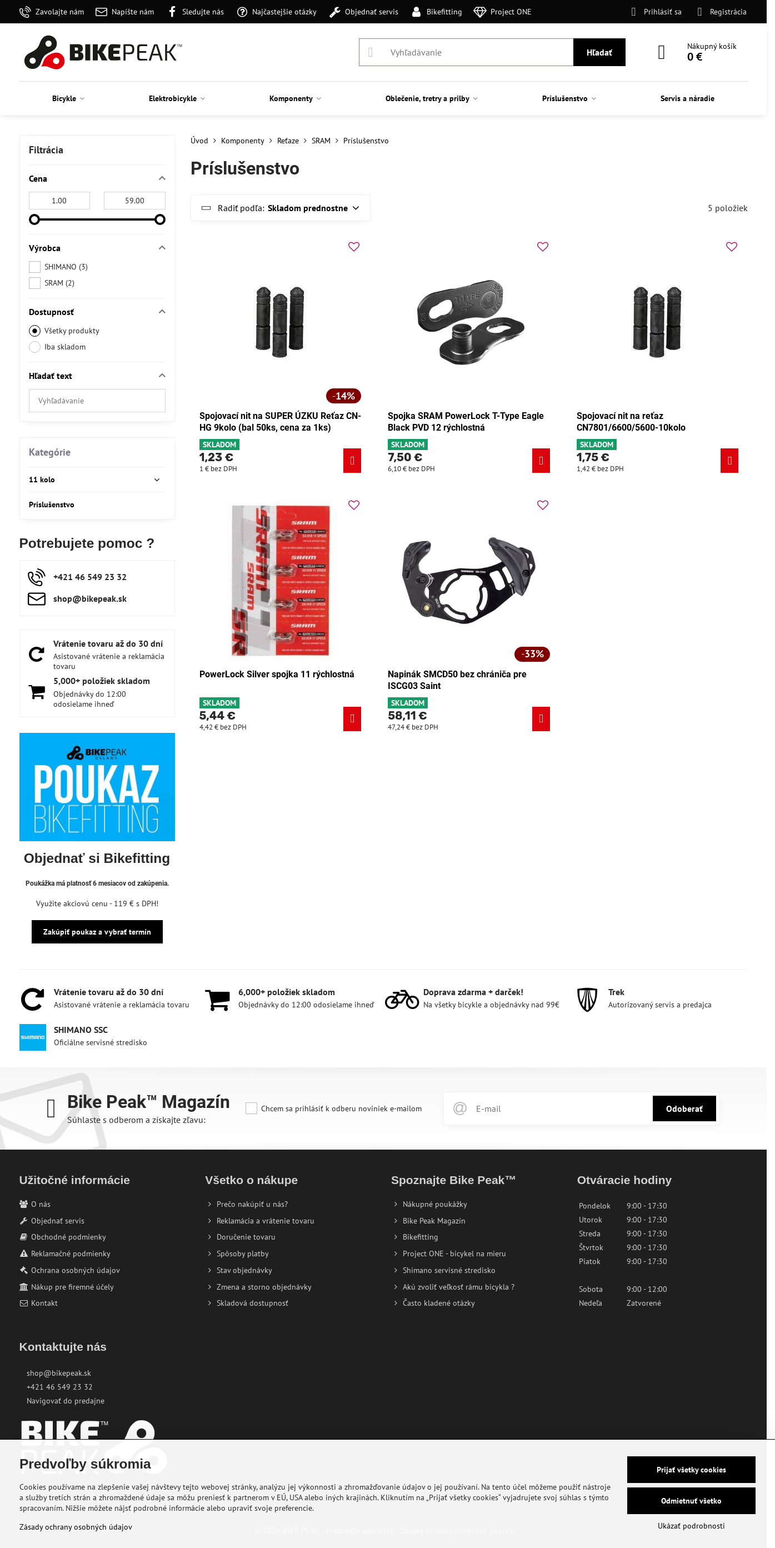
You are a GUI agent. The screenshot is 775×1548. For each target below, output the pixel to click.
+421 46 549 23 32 (60, 1387)
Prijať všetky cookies (691, 1470)
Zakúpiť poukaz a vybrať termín (97, 932)
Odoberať (684, 1108)
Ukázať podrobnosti (691, 1526)
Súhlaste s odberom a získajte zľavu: (136, 1119)
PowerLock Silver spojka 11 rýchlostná (276, 674)
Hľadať (599, 52)
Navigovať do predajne (65, 1401)
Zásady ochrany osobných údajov (75, 1527)
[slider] (34, 219)
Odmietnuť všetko (691, 1501)
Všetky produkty (64, 331)
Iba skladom (57, 347)
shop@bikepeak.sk (59, 1373)
